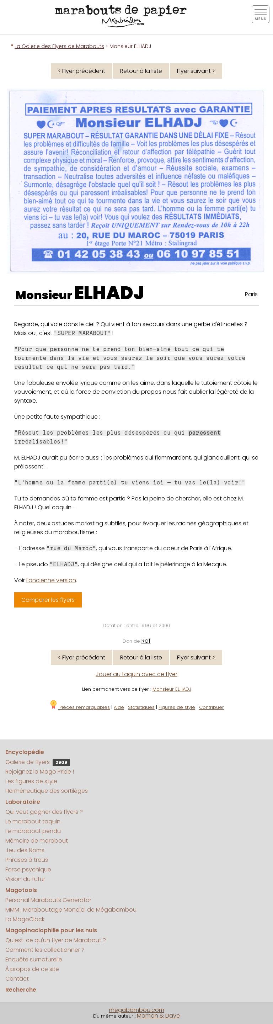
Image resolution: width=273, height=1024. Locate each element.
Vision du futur (25, 879)
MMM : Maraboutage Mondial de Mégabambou (70, 910)
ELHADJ (109, 293)
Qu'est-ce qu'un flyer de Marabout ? (55, 940)
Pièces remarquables (79, 707)
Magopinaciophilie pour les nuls (51, 930)
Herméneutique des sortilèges (46, 791)
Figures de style (177, 707)
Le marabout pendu (33, 831)
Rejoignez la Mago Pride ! (39, 772)
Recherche (20, 990)
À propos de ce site (32, 969)
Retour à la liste (141, 71)
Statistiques (141, 707)
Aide (119, 707)
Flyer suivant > (196, 71)
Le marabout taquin (32, 821)
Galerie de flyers (37, 762)
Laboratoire (22, 802)
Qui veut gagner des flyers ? (44, 812)
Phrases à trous (26, 860)
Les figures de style (31, 781)
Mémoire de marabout (36, 841)
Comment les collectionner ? (45, 950)
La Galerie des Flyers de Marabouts (59, 46)
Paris (251, 294)
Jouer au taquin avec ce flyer (136, 674)
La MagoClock (24, 919)
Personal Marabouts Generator (48, 900)
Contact (17, 979)
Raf (146, 641)
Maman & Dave (158, 1016)
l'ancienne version (51, 580)
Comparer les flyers (48, 600)
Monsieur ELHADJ (171, 689)
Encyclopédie (24, 752)
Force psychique (28, 869)
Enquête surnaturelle (33, 959)
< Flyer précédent (81, 71)
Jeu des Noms (24, 850)
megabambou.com (136, 1010)
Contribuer (211, 707)
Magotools (21, 890)
